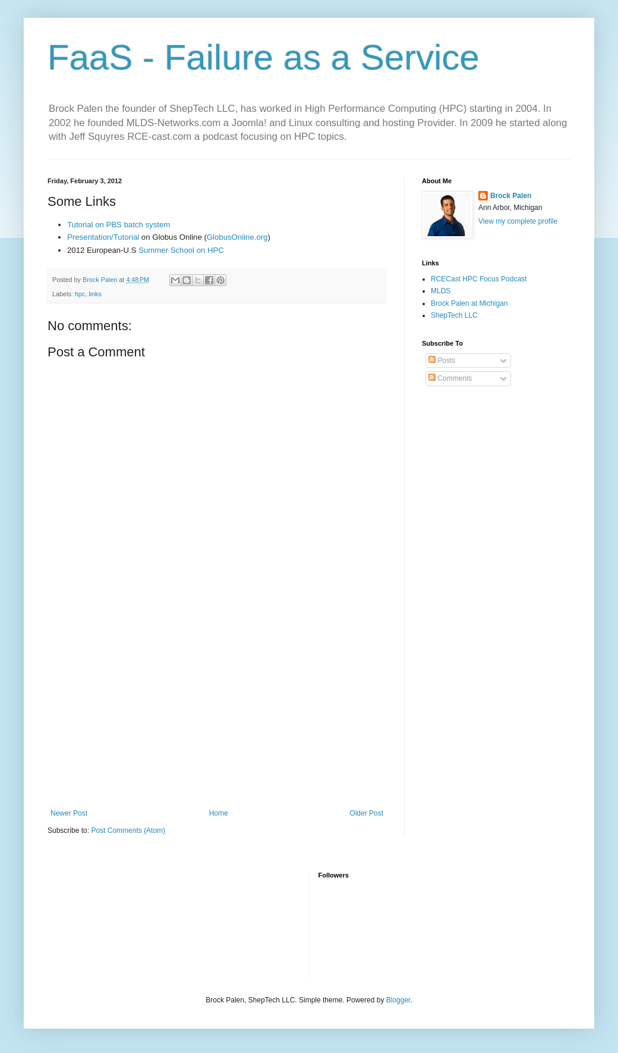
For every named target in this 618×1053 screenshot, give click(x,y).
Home (218, 813)
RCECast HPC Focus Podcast (478, 279)
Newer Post (69, 813)
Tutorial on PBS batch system (118, 224)
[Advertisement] (217, 711)
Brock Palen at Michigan (469, 303)
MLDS (440, 291)
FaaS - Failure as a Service (264, 57)
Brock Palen (510, 196)
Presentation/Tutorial (103, 237)
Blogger (398, 1000)
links (95, 293)
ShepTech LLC (454, 315)
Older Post (366, 813)
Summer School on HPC (181, 250)
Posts (441, 360)
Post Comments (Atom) (128, 830)
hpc (80, 293)
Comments (450, 378)
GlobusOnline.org (237, 237)
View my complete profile (517, 221)
